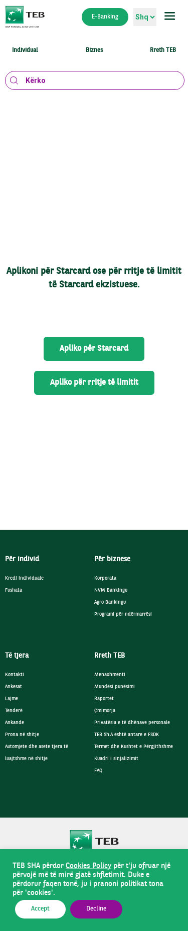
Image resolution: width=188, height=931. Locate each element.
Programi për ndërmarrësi (123, 614)
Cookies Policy (88, 866)
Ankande (14, 723)
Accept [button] (40, 909)
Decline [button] (96, 909)
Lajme (11, 699)
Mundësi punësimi (114, 687)
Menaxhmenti (109, 675)
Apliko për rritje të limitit (94, 382)
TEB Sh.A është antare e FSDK (126, 735)
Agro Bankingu (110, 602)
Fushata (13, 590)
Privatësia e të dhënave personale (132, 723)
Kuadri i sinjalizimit (116, 759)
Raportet (104, 699)
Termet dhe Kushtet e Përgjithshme (133, 747)
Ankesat (13, 687)
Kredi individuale (24, 578)
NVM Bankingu (110, 590)
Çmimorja (104, 711)
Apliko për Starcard (94, 348)
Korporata (105, 578)
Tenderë (14, 711)
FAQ (98, 771)
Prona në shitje (22, 735)
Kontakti (14, 675)
